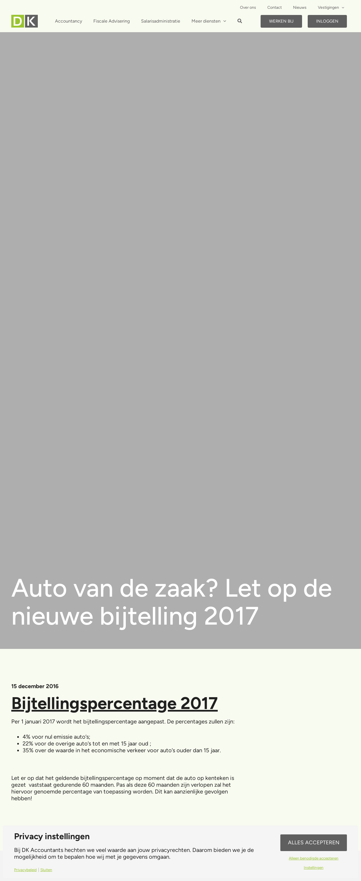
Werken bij (281, 21)
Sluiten (49, 870)
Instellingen (313, 868)
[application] (343, 7)
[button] (231, 22)
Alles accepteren (314, 842)
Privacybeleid (26, 870)
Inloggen (327, 21)
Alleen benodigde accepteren (313, 858)
